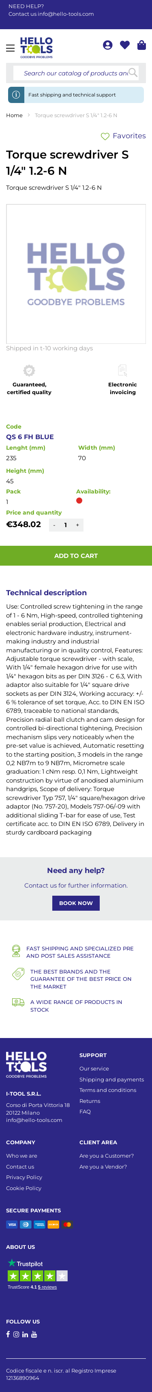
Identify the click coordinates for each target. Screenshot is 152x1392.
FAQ (85, 1111)
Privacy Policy (24, 1177)
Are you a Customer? (106, 1155)
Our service (94, 1068)
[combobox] (76, 73)
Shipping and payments (111, 1079)
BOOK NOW (76, 903)
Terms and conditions (107, 1090)
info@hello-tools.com (66, 14)
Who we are (21, 1155)
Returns (89, 1101)
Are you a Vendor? (103, 1166)
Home (14, 115)
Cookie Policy (23, 1188)
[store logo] (36, 47)
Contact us (20, 1166)
